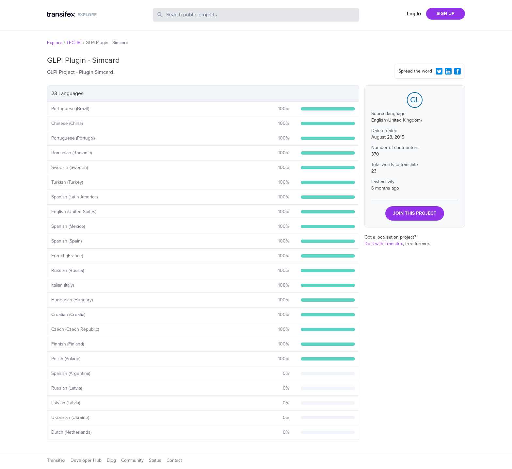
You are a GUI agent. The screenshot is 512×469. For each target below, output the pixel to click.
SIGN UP (446, 13)
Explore (54, 42)
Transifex (56, 460)
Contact (174, 460)
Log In (414, 13)
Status (155, 460)
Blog (111, 460)
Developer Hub (86, 460)
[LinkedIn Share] (448, 71)
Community (132, 460)
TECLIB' (74, 42)
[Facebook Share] (457, 71)
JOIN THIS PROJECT (414, 213)
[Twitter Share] (439, 71)
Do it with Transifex (383, 243)
